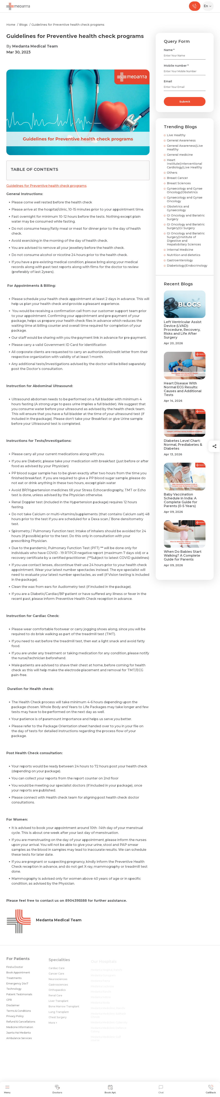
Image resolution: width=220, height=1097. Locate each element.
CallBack (211, 1089)
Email (168, 81)
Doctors (57, 1089)
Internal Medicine (180, 250)
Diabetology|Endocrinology (187, 265)
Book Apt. (110, 1089)
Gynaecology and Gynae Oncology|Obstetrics (184, 190)
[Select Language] (208, 6)
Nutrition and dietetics (183, 255)
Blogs (23, 24)
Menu (7, 1089)
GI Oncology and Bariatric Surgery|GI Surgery (186, 226)
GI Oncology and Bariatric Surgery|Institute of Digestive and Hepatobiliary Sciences (186, 239)
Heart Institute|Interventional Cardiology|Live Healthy (184, 163)
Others (172, 172)
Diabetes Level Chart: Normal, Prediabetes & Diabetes (183, 444)
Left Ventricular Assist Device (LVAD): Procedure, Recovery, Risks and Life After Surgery (182, 329)
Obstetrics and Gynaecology (178, 208)
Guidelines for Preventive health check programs (67, 24)
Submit (184, 101)
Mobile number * (176, 65)
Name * (169, 50)
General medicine (180, 155)
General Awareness (181, 140)
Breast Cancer (177, 178)
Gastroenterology (180, 260)
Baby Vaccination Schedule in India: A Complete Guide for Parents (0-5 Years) (180, 500)
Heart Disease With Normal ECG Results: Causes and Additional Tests (182, 389)
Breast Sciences (179, 183)
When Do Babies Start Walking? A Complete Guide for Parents (182, 555)
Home (10, 24)
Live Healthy (176, 135)
